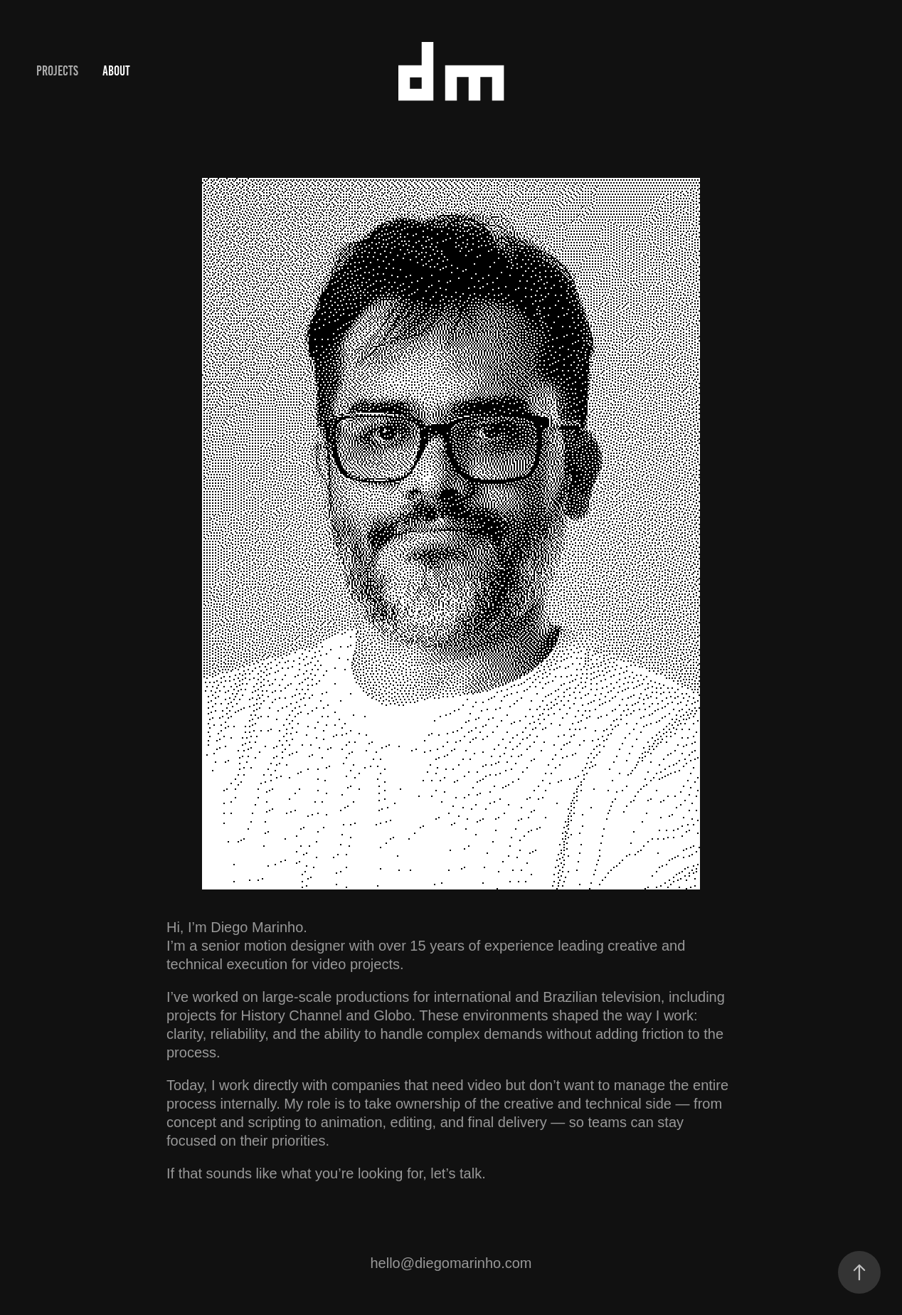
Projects (57, 70)
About (116, 70)
